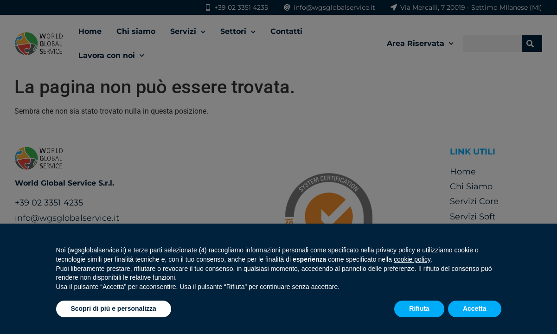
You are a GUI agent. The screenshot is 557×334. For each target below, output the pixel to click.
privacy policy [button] (395, 250)
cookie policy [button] (412, 259)
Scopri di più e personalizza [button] (113, 308)
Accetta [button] (475, 308)
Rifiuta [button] (419, 308)
